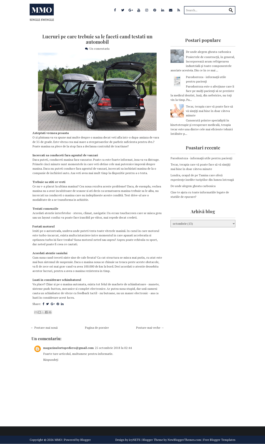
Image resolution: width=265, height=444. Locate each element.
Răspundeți (50, 360)
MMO (42, 9)
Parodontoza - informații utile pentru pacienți (201, 158)
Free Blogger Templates (219, 440)
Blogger (85, 440)
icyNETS (134, 440)
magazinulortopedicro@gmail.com (68, 348)
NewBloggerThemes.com (184, 440)
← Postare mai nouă (44, 328)
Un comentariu (100, 49)
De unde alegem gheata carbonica (208, 52)
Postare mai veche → (150, 328)
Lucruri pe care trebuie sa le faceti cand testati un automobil (97, 39)
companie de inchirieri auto (50, 173)
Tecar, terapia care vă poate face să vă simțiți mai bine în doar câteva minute (209, 110)
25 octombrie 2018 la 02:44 (113, 348)
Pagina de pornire (97, 328)
